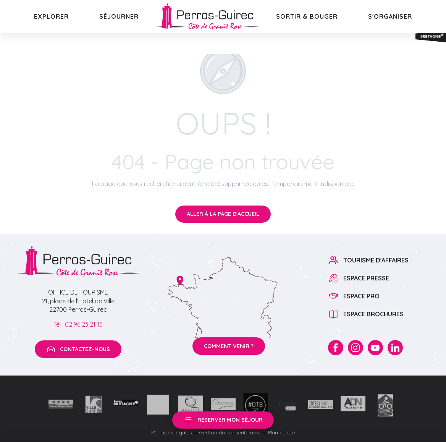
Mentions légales (171, 432)
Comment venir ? (229, 346)
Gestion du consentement (230, 432)
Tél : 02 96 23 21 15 (78, 324)
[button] (51, 16)
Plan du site (281, 432)
